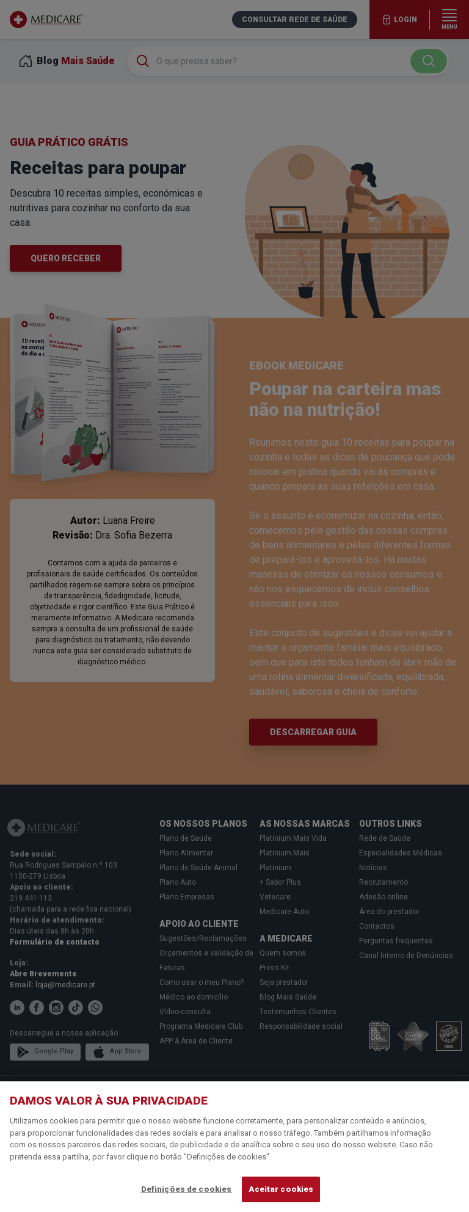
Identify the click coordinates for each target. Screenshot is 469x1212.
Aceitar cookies (281, 1189)
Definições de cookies (186, 1189)
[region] (234, 1146)
